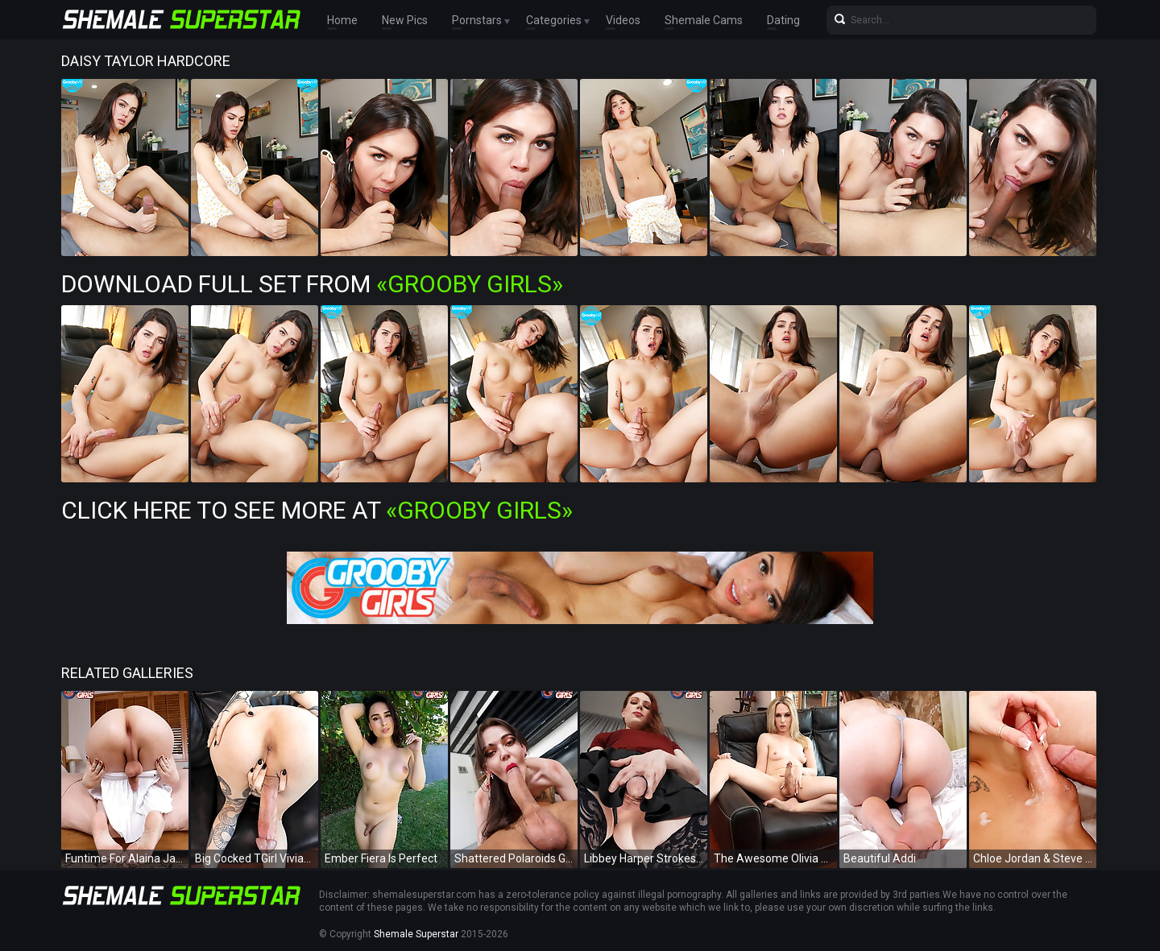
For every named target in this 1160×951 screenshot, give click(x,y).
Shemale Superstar (416, 934)
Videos (623, 20)
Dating (783, 20)
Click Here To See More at (317, 510)
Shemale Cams (704, 20)
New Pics (405, 20)
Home (342, 20)
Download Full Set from (312, 284)
